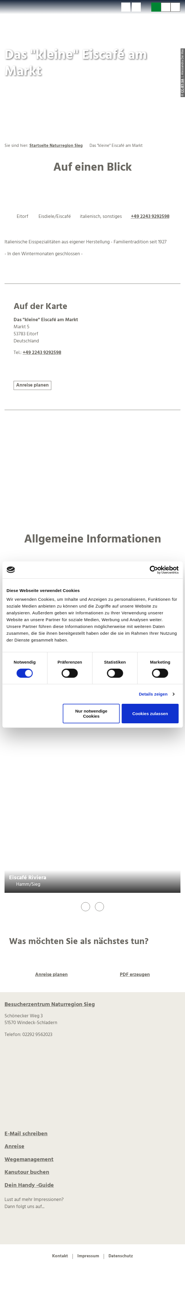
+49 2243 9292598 (150, 216)
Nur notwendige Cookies (91, 713)
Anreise (14, 1146)
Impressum (88, 1256)
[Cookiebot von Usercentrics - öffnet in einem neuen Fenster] (153, 569)
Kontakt (60, 1256)
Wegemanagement (29, 1159)
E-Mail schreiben (26, 1133)
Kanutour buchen (27, 1172)
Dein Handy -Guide (29, 1185)
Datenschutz (121, 1256)
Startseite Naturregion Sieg (56, 146)
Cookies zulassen (150, 713)
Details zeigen (153, 694)
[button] (125, 7)
